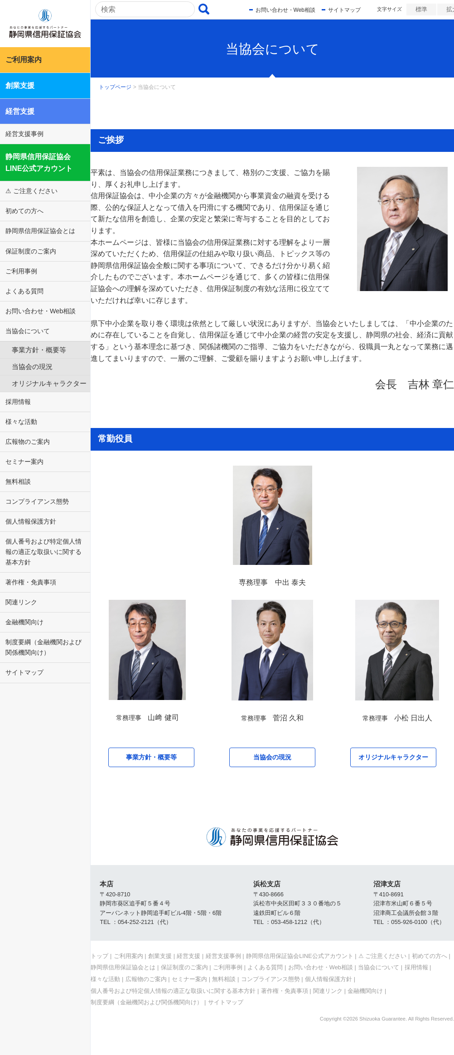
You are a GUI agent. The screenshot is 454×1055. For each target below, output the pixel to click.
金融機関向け (24, 622)
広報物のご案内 (27, 441)
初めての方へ (24, 210)
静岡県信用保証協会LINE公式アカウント (38, 162)
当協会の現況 (32, 366)
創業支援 (19, 85)
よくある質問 (24, 291)
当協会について (27, 331)
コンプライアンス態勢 (37, 501)
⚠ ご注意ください (31, 190)
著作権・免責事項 (30, 582)
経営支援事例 (24, 133)
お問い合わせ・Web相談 (40, 311)
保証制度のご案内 (30, 251)
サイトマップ (24, 672)
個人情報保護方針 (30, 521)
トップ (99, 956)
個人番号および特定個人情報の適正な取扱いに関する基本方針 (43, 552)
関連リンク (21, 602)
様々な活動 (21, 421)
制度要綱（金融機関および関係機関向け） (43, 647)
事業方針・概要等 (39, 350)
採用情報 (18, 401)
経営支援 (19, 111)
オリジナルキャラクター (49, 383)
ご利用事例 (21, 271)
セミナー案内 (24, 461)
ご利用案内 (23, 59)
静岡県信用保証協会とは (40, 230)
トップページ (115, 87)
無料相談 (18, 481)
